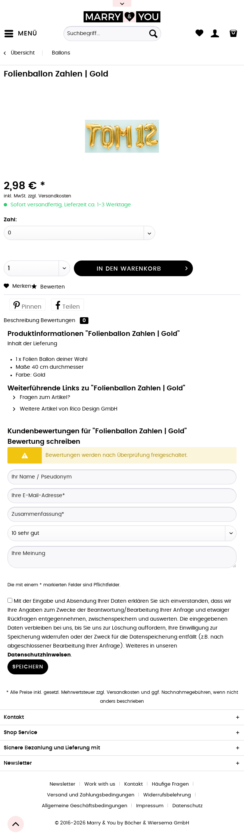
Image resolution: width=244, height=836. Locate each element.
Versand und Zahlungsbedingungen (90, 795)
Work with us (99, 784)
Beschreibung (21, 320)
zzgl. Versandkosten (49, 196)
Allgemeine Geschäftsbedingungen (84, 806)
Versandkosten (123, 692)
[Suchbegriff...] (112, 33)
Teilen (67, 305)
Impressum (149, 806)
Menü (20, 32)
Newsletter (62, 784)
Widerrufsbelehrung (167, 795)
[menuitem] (22, 33)
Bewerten (48, 287)
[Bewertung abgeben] (122, 533)
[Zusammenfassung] (122, 514)
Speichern (27, 667)
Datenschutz (187, 806)
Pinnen (27, 305)
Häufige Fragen (170, 784)
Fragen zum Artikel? (42, 397)
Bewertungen (64, 320)
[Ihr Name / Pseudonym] (122, 477)
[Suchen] (153, 33)
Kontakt (133, 784)
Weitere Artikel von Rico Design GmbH (65, 409)
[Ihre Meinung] (122, 557)
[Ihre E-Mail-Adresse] (122, 495)
